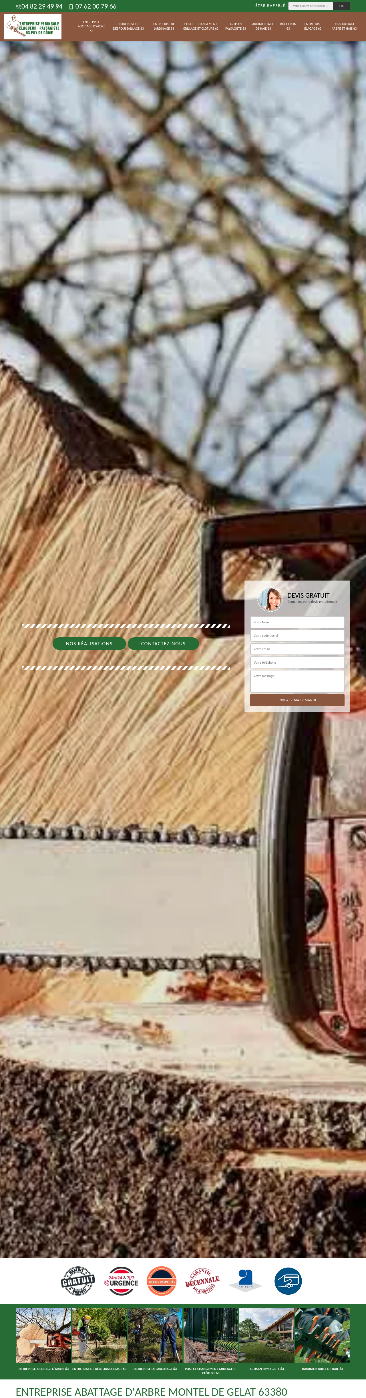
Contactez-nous (163, 643)
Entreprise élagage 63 (313, 26)
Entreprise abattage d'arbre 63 (91, 26)
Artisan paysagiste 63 (235, 26)
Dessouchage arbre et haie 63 (344, 26)
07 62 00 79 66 (92, 6)
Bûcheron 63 (288, 26)
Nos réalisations (89, 643)
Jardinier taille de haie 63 (263, 26)
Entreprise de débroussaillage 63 (128, 26)
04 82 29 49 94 (39, 6)
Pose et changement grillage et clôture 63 (200, 26)
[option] (183, 699)
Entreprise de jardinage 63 (164, 26)
